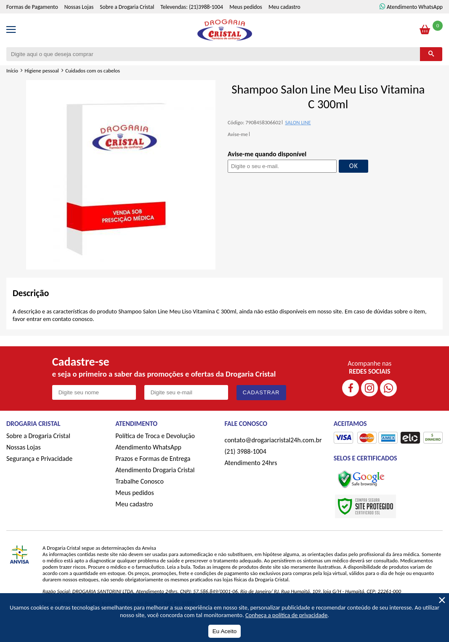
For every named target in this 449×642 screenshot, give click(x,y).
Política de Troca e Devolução (155, 436)
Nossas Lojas (78, 7)
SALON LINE (298, 122)
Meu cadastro (284, 7)
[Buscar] (431, 54)
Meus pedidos (245, 7)
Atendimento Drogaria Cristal (154, 470)
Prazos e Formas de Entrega (152, 459)
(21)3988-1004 (206, 7)
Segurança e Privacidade (39, 459)
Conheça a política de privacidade (286, 615)
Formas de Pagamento (32, 7)
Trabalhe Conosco (139, 481)
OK (353, 166)
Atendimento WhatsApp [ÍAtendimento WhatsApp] (415, 7)
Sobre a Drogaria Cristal (127, 7)
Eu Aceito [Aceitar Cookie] (224, 631)
